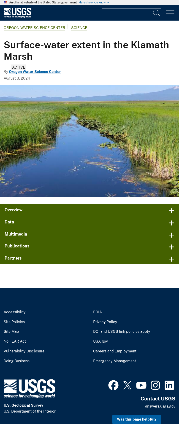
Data (9, 222)
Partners (13, 258)
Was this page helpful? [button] (137, 419)
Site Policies (14, 322)
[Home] (17, 17)
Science (79, 28)
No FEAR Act (15, 341)
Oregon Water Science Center (34, 28)
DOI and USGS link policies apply (121, 332)
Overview (13, 209)
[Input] (131, 12)
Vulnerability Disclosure (24, 351)
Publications (17, 246)
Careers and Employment (114, 351)
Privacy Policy (105, 322)
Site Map (11, 332)
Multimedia (16, 234)
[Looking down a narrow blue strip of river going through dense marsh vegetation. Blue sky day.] (89, 141)
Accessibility (15, 312)
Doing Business (17, 361)
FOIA (97, 312)
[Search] (156, 12)
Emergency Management (114, 361)
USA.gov (100, 341)
